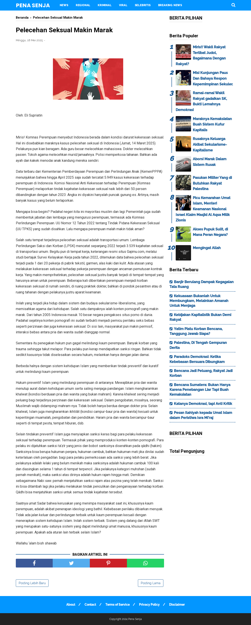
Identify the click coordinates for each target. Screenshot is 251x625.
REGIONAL (83, 5)
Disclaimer (177, 604)
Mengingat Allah (207, 248)
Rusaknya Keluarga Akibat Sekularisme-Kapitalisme (210, 144)
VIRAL (123, 5)
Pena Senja (33, 5)
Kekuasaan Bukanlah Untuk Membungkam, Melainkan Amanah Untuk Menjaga (199, 301)
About (70, 604)
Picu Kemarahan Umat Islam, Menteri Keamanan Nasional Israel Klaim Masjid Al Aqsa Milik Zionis (203, 209)
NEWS (64, 5)
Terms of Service (117, 604)
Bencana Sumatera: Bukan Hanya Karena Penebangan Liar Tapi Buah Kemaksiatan (200, 390)
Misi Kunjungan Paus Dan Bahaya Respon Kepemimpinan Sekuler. (213, 78)
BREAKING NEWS (170, 5)
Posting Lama (151, 583)
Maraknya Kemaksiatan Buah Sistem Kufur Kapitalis (212, 124)
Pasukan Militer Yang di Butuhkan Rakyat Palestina (212, 183)
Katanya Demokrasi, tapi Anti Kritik (203, 404)
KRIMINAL (104, 5)
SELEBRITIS (143, 5)
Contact (90, 604)
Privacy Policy (149, 604)
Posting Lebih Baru (32, 583)
